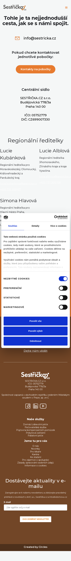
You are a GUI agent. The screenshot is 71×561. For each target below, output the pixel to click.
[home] (32, 7)
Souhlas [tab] (12, 226)
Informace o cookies (35, 465)
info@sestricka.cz (39, 38)
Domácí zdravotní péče (35, 424)
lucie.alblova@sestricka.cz (55, 176)
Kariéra (35, 454)
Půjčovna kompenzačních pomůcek (35, 430)
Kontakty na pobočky (36, 69)
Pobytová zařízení (35, 432)
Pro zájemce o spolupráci (35, 460)
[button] (66, 7)
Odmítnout (35, 341)
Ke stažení (35, 457)
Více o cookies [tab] (58, 226)
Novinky (35, 448)
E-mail (7, 502)
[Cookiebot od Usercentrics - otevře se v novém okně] (54, 217)
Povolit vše (35, 321)
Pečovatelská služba (35, 427)
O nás (36, 446)
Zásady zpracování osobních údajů (35, 462)
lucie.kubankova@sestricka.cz (18, 183)
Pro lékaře (35, 451)
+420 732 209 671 (10, 189)
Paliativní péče (35, 435)
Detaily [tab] (35, 226)
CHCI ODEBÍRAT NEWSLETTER (35, 519)
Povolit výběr (35, 331)
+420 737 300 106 (50, 182)
